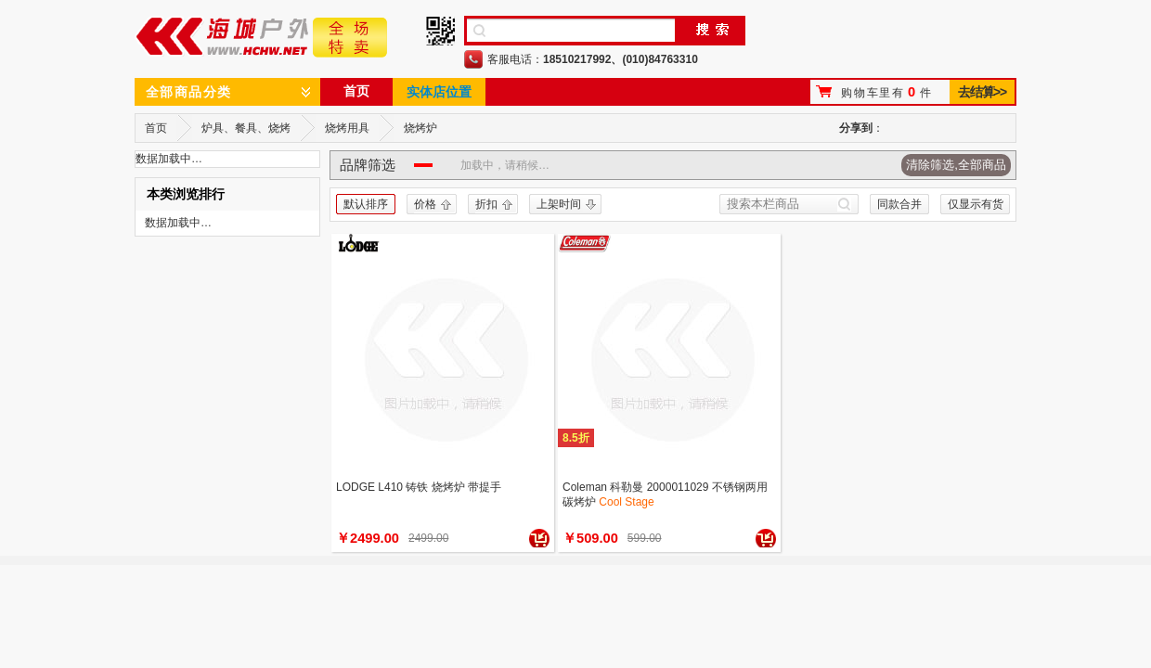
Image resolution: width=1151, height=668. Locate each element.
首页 (356, 91)
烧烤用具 (347, 128)
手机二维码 (440, 31)
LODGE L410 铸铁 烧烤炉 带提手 (418, 487)
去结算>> (981, 91)
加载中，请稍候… (505, 165)
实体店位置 (439, 91)
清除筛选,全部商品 (956, 165)
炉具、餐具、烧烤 (246, 128)
